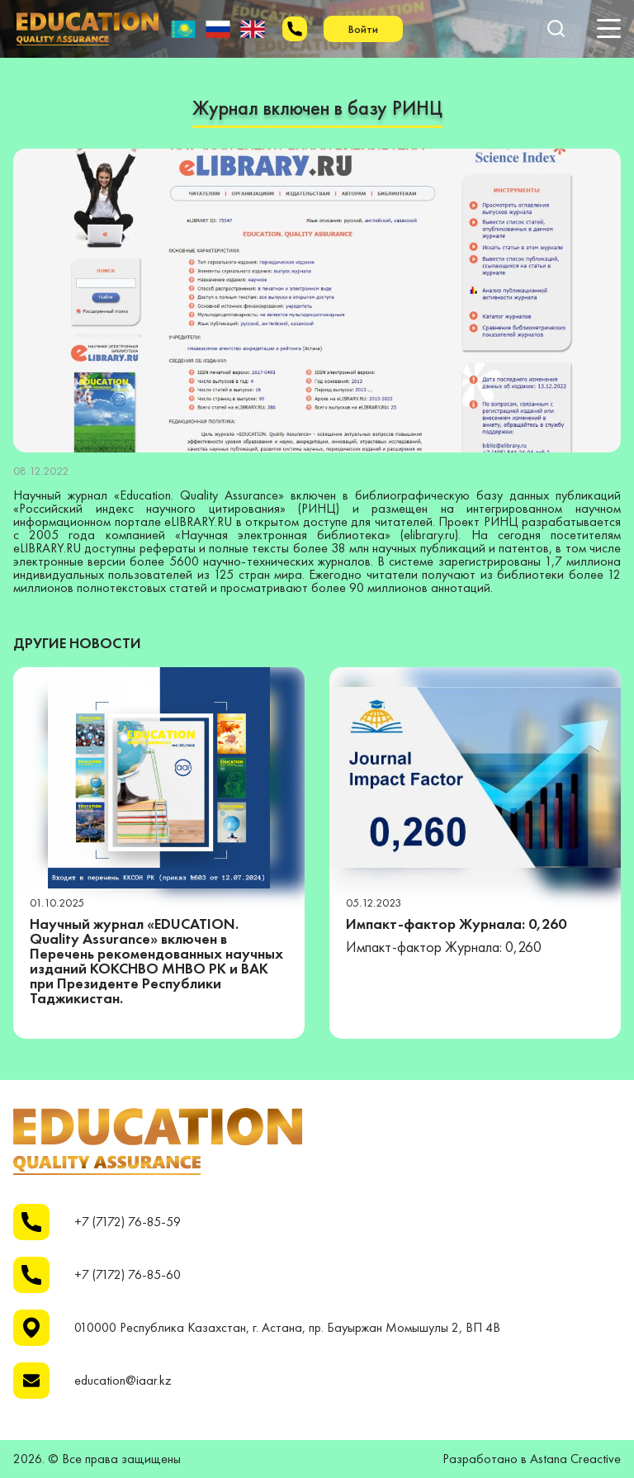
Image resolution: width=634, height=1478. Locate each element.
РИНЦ (318, 508)
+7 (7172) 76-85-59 (127, 1222)
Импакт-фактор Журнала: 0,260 (456, 924)
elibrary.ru (429, 534)
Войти (363, 28)
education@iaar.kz (123, 1380)
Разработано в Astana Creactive (531, 1459)
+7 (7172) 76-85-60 (127, 1274)
